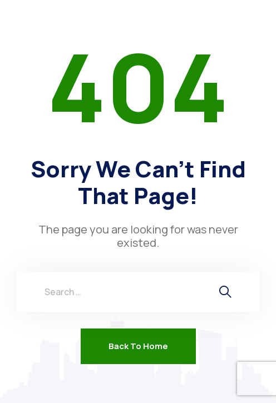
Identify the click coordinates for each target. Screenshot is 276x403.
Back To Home (138, 346)
